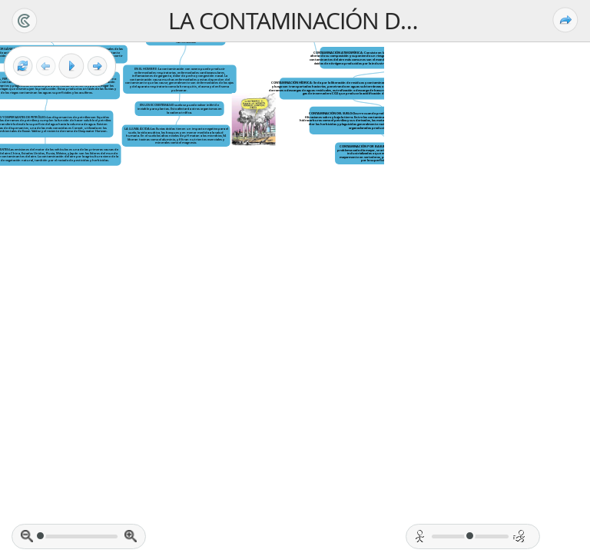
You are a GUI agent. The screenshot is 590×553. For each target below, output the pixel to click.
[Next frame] (97, 66)
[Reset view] (22, 66)
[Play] (71, 66)
